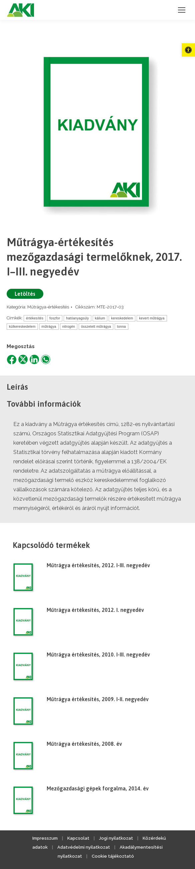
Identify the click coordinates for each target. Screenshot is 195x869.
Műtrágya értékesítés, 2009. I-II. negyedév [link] (98, 699)
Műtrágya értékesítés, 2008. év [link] (84, 744)
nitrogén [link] (68, 326)
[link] (188, 50)
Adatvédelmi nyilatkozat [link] (83, 847)
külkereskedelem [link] (22, 326)
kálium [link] (100, 318)
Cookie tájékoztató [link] (113, 856)
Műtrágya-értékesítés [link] (48, 306)
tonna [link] (121, 326)
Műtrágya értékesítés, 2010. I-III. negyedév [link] (98, 654)
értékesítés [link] (34, 318)
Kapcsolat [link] (78, 838)
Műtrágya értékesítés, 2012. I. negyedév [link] (95, 610)
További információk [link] (44, 403)
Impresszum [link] (45, 838)
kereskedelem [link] (122, 318)
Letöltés (25, 294)
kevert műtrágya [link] (151, 318)
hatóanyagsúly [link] (77, 318)
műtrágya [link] (49, 326)
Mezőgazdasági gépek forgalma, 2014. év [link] (98, 788)
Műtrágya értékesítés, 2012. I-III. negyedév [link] (98, 565)
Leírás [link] (17, 386)
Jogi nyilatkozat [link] (116, 838)
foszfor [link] (54, 318)
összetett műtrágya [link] (96, 326)
